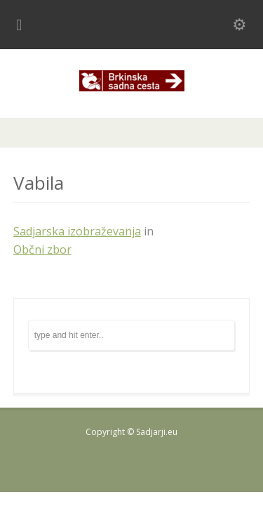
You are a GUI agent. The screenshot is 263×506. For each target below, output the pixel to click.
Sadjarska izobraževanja (77, 231)
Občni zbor (42, 249)
